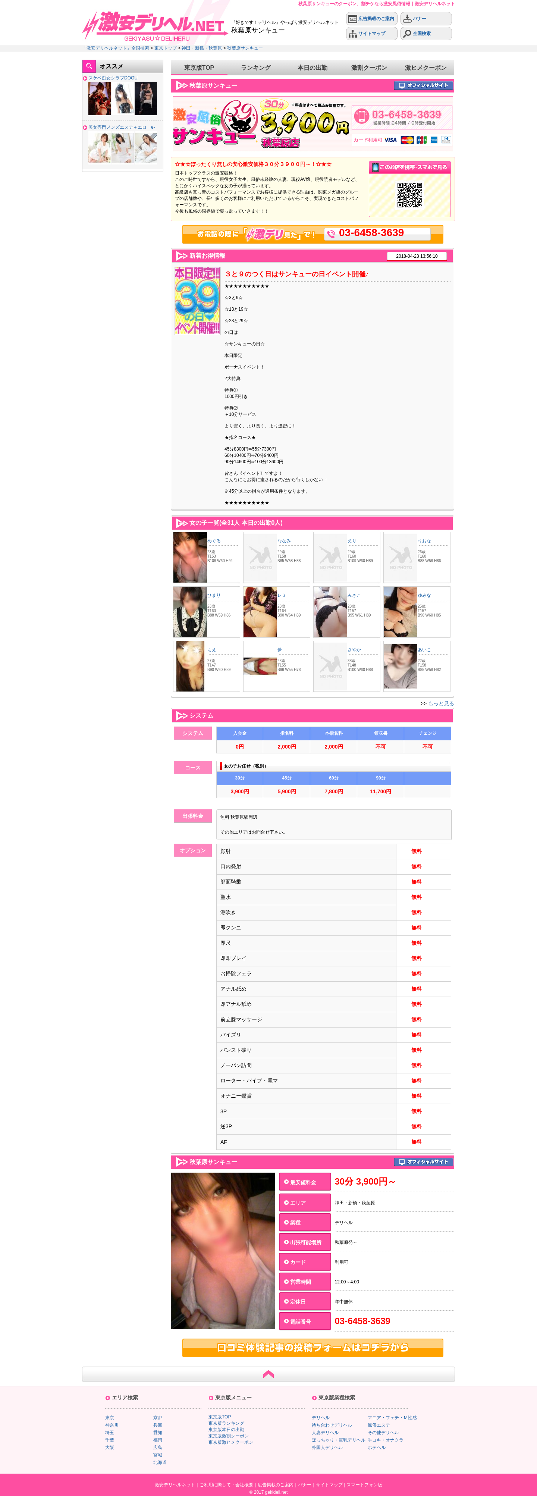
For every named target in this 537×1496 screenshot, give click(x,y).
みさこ (354, 595)
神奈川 (112, 1425)
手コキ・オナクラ (385, 1440)
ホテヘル (377, 1447)
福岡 (157, 1440)
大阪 (109, 1447)
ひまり (214, 595)
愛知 (157, 1432)
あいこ (424, 649)
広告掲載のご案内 (371, 18)
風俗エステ (379, 1425)
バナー (414, 18)
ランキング (256, 68)
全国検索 (417, 33)
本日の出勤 (312, 68)
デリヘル (321, 1417)
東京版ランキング (226, 1423)
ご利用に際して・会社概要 (226, 1484)
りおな (424, 540)
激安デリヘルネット (175, 1484)
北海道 (160, 1462)
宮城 (157, 1455)
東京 (109, 1417)
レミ (281, 595)
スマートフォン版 (364, 1484)
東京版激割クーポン (228, 1436)
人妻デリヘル (325, 1432)
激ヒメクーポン (426, 68)
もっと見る (441, 703)
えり (352, 540)
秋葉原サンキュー (245, 48)
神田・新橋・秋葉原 (202, 48)
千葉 (109, 1440)
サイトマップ (366, 33)
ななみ (284, 540)
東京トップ (165, 48)
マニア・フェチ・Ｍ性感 (392, 1417)
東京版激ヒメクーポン (230, 1442)
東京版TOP (199, 68)
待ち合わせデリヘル (332, 1425)
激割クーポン (369, 68)
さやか (354, 649)
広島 (157, 1447)
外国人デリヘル (327, 1447)
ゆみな (424, 595)
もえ (211, 649)
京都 (157, 1417)
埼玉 (109, 1432)
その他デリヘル (383, 1432)
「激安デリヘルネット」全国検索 (115, 48)
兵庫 (157, 1425)
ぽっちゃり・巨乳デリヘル (338, 1440)
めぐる (214, 540)
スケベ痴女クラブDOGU (113, 78)
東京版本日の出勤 (226, 1429)
